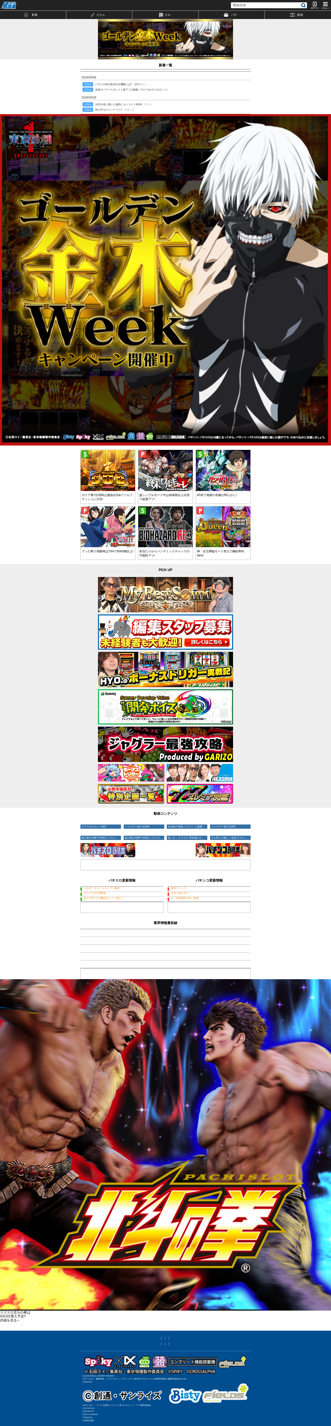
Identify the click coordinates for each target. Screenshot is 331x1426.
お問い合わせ (146, 1369)
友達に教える (130, 1363)
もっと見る (122, 928)
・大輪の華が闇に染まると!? (99, 985)
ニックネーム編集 (173, 1363)
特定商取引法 (201, 1369)
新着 (31, 15)
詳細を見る (10, 1345)
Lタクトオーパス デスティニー (121, 888)
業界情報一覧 (165, 999)
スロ (165, 15)
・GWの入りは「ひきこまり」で (102, 969)
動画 (296, 15)
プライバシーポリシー (173, 1369)
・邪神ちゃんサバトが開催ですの (102, 977)
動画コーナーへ (165, 859)
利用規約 (127, 1369)
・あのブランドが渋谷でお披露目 (102, 954)
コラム (98, 15)
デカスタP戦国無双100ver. (209, 888)
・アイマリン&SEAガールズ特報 (102, 961)
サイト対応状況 (199, 1363)
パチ (230, 14)
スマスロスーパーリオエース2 (121, 901)
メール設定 (150, 1363)
